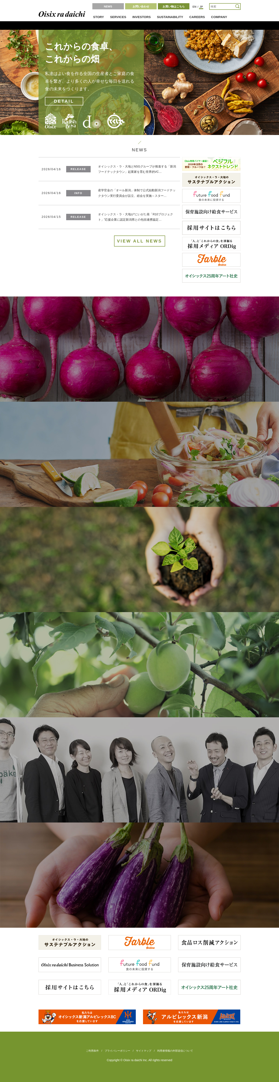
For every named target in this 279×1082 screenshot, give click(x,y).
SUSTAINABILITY (170, 17)
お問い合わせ (141, 6)
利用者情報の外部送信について (175, 1050)
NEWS (108, 6)
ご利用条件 (92, 1050)
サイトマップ (143, 1050)
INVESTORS (141, 17)
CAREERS (197, 17)
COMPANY (219, 17)
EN (194, 6)
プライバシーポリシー (117, 1050)
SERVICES (118, 17)
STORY (98, 17)
